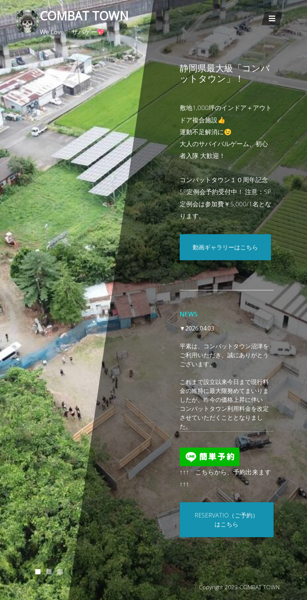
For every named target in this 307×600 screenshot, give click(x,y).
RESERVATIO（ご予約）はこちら (226, 519)
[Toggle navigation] (272, 18)
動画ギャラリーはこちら (225, 247)
